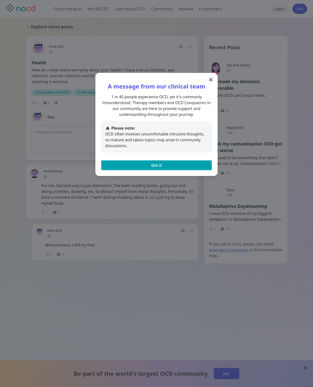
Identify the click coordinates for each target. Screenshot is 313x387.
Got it (156, 165)
